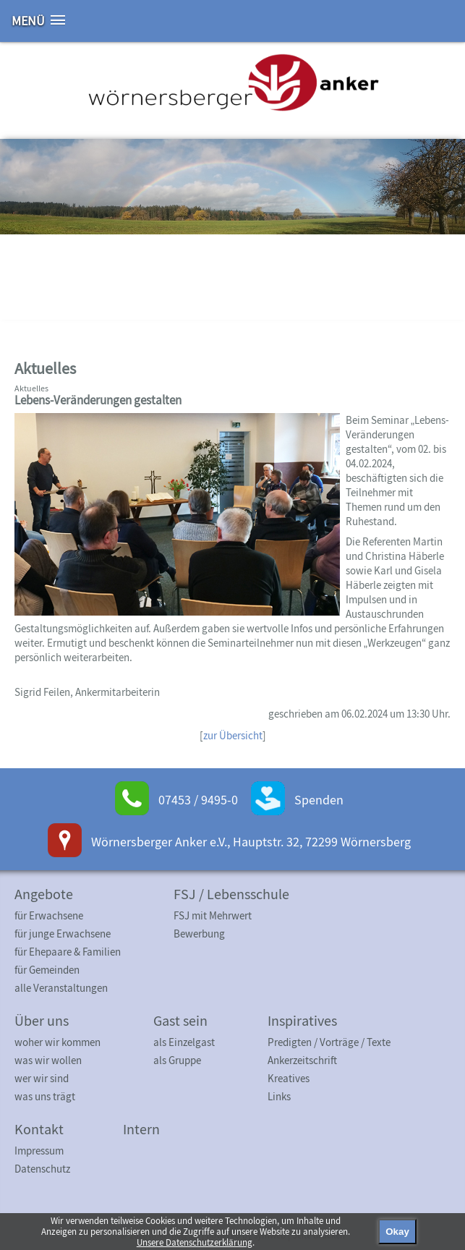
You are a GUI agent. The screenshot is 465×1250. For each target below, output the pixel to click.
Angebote (43, 894)
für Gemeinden (47, 970)
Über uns (41, 1020)
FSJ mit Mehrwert (213, 915)
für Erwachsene (48, 915)
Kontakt (39, 1129)
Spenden (319, 799)
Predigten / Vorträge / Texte (329, 1042)
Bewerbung (199, 933)
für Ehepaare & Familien (67, 951)
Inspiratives (302, 1020)
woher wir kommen (57, 1042)
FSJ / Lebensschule (231, 894)
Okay (397, 1231)
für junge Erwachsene (62, 933)
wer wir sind (41, 1078)
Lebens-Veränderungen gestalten (98, 400)
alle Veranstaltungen (61, 988)
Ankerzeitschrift (302, 1060)
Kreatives (289, 1078)
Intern (141, 1129)
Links (279, 1096)
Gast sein (180, 1020)
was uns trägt (44, 1096)
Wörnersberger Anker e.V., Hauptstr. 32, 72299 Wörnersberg (251, 841)
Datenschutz (42, 1168)
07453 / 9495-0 (198, 799)
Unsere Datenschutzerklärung (194, 1242)
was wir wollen (48, 1060)
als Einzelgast (184, 1042)
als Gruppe (177, 1060)
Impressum (39, 1150)
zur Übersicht (233, 735)
